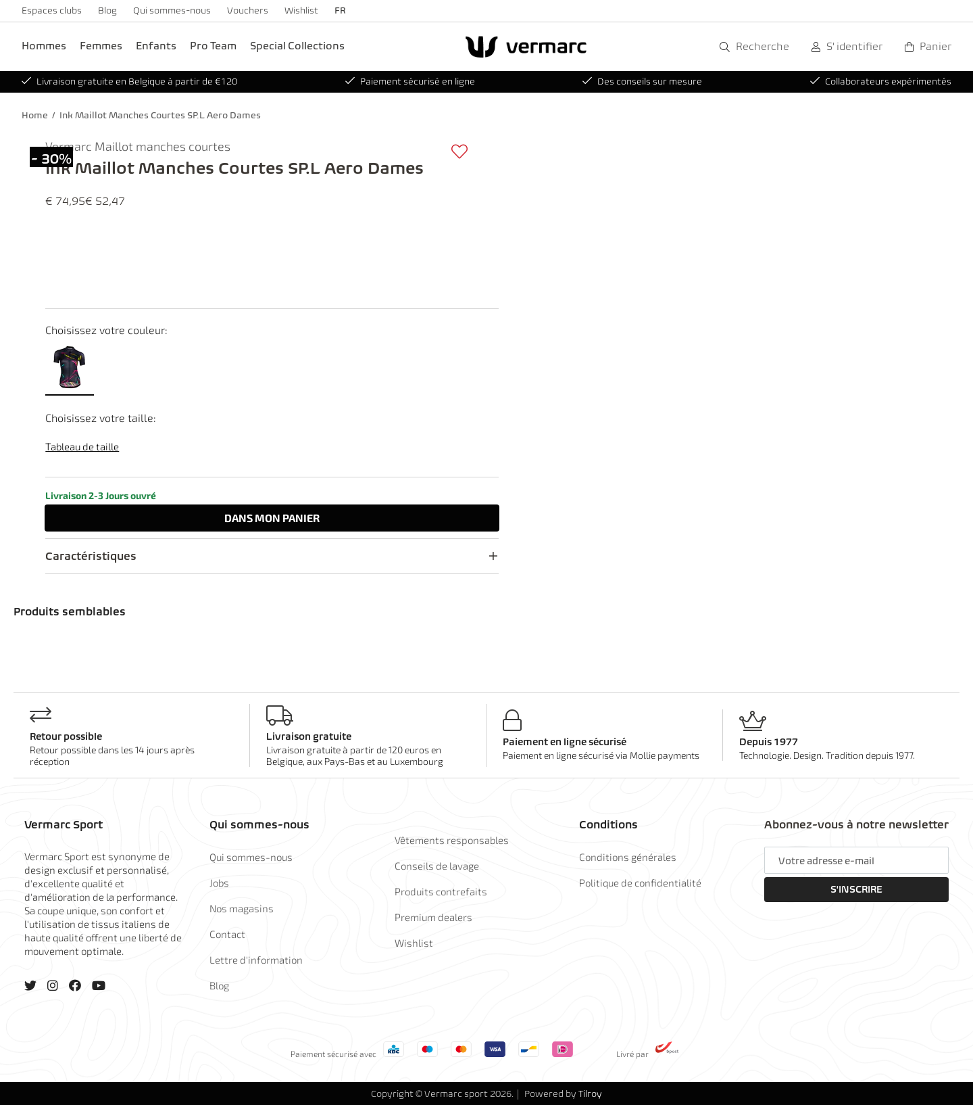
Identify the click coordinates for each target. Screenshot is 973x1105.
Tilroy (590, 1094)
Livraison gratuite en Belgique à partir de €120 (129, 81)
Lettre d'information (256, 960)
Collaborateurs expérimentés (880, 81)
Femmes (101, 45)
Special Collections (297, 45)
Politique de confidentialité (640, 882)
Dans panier (272, 517)
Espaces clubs (52, 10)
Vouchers (247, 10)
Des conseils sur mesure (642, 81)
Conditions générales (627, 857)
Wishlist (301, 10)
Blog (107, 10)
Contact (227, 934)
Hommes (44, 45)
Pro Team (213, 45)
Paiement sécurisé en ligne (410, 81)
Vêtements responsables (452, 840)
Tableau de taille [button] (82, 446)
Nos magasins (241, 908)
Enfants (156, 45)
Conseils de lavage (437, 866)
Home (35, 115)
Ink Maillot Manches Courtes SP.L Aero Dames (160, 115)
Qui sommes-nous (172, 10)
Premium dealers (433, 917)
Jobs (219, 882)
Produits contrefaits (441, 891)
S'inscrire (856, 889)
